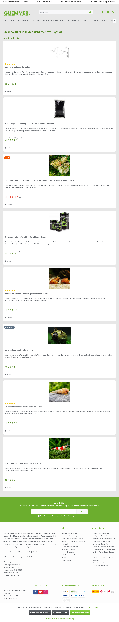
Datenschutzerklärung (71, 555)
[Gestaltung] (73, 20)
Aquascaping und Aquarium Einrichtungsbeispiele (102, 542)
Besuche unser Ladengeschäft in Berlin (104, 2)
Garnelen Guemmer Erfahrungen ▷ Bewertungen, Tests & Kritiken (104, 548)
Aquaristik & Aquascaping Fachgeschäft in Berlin (101, 534)
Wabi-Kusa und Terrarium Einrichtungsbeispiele (101, 564)
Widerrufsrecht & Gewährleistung (69, 550)
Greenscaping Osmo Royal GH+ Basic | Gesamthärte (25, 237)
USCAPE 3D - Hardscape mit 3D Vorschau (103, 558)
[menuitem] (113, 12)
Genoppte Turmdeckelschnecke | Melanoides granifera (26, 293)
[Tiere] (12, 20)
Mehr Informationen (94, 607)
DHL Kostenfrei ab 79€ (46, 2)
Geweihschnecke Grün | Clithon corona (20, 350)
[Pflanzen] (23, 20)
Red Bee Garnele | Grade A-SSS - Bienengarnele (23, 463)
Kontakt (66, 544)
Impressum (67, 560)
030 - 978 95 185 (11, 598)
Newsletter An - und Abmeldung (74, 541)
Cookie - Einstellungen (71, 536)
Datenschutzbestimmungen (51, 516)
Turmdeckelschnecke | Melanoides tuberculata (23, 406)
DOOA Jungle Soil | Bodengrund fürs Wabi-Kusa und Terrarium (29, 123)
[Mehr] (96, 20)
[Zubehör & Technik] (53, 20)
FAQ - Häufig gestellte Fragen (73, 538)
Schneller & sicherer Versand (72, 2)
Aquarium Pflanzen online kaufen (104, 538)
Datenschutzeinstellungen (39, 612)
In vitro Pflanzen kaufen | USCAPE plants (104, 553)
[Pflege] (86, 20)
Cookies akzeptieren (60, 612)
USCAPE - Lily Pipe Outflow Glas (17, 67)
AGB (64, 557)
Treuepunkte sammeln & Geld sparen (16, 2)
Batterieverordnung (70, 533)
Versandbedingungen (70, 547)
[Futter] (35, 20)
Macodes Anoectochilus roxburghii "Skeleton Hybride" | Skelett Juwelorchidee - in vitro (39, 180)
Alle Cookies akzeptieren (80, 612)
